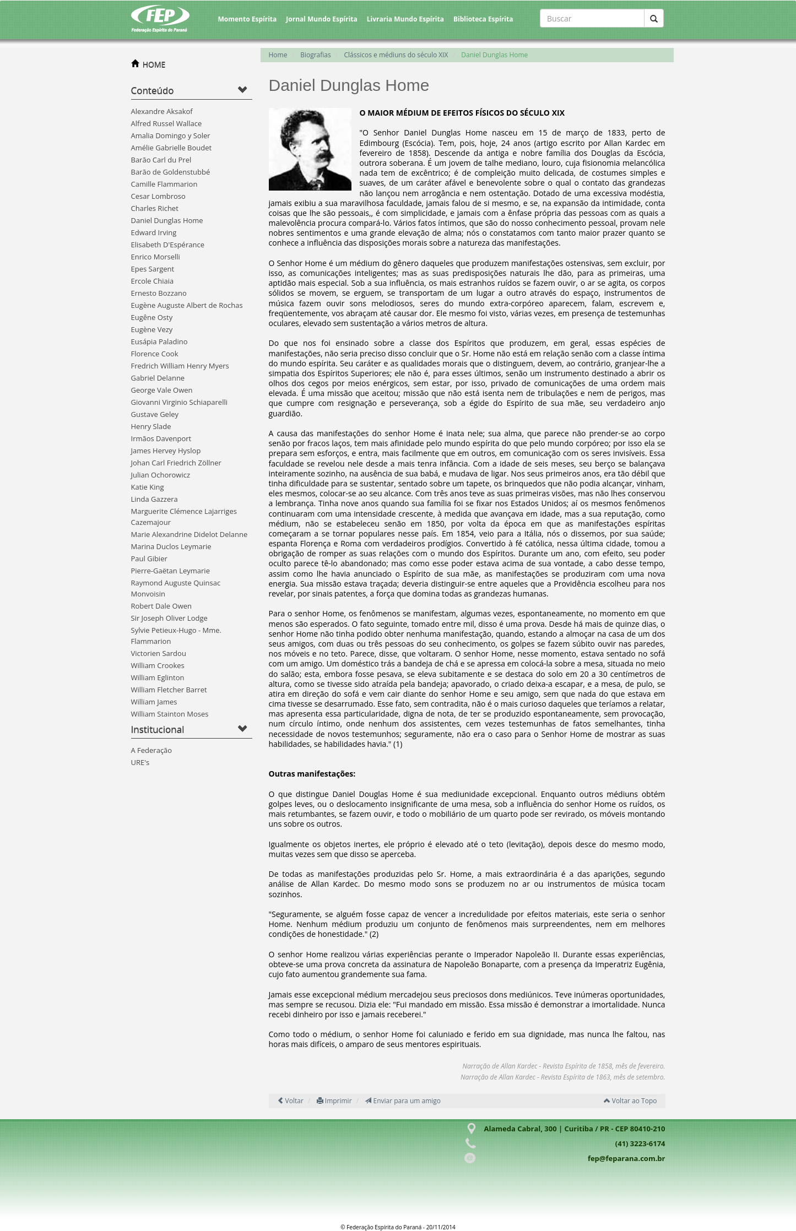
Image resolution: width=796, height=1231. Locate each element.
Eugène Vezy (152, 329)
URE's (140, 762)
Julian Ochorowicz (161, 475)
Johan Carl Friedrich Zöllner (176, 463)
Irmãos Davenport (161, 438)
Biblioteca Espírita (483, 19)
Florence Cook (154, 354)
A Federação (151, 750)
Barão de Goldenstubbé (170, 172)
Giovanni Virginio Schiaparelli (179, 402)
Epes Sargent (153, 269)
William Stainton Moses (170, 714)
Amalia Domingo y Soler (170, 135)
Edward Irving (154, 232)
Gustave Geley (155, 414)
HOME (154, 64)
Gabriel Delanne (158, 378)
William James (154, 702)
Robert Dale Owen (161, 606)
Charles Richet (154, 208)
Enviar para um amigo (403, 1100)
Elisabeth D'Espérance (167, 245)
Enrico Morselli (155, 257)
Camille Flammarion (164, 184)
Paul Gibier (149, 558)
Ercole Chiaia (152, 281)
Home (278, 54)
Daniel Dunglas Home (167, 220)
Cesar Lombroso (158, 196)
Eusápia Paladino (159, 341)
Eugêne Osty (152, 317)
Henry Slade (151, 426)
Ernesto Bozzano (159, 293)
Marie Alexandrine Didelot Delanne (189, 534)
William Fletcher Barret (169, 690)
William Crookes (158, 665)
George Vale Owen (162, 390)
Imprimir (334, 1100)
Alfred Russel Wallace (166, 123)
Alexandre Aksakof (162, 111)
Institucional (158, 729)
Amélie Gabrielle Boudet (171, 148)
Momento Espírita (247, 19)
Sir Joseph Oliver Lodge (169, 618)
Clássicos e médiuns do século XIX (396, 54)
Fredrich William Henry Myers (180, 366)
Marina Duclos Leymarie (171, 546)
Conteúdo (152, 90)
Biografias (315, 54)
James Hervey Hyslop (166, 450)
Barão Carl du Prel (161, 160)
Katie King (147, 487)
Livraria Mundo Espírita (405, 19)
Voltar (290, 1100)
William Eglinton (158, 677)
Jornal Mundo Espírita (322, 19)
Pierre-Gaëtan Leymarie (170, 571)
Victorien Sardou (158, 653)
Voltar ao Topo (630, 1100)
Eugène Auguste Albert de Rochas (187, 305)
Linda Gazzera (154, 499)
